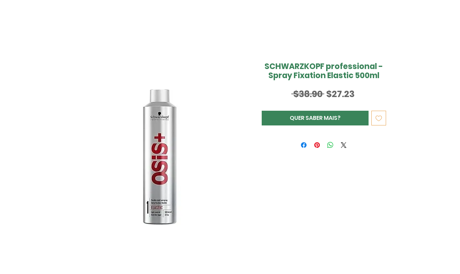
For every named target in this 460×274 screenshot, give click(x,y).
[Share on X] (343, 145)
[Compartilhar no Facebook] (304, 145)
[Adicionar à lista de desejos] (378, 118)
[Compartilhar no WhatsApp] (330, 145)
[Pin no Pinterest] (317, 145)
